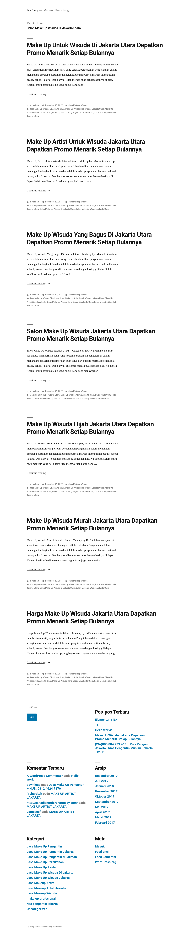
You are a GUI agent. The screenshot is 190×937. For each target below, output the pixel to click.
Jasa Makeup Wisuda (78, 105)
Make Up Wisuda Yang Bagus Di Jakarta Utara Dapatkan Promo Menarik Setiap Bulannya (89, 238)
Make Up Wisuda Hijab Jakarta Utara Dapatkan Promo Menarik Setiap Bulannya (90, 427)
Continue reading (38, 94)
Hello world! (103, 730)
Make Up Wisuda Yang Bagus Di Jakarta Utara (72, 112)
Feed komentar (105, 857)
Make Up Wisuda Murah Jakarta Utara (77, 205)
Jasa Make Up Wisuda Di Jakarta (50, 872)
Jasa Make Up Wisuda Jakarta (48, 878)
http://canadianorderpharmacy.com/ (52, 803)
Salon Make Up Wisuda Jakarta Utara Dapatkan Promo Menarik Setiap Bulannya (91, 334)
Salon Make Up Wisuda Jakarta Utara (92, 209)
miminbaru (34, 105)
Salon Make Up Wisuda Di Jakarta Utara (57, 209)
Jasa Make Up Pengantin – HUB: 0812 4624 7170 (55, 786)
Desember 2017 (106, 791)
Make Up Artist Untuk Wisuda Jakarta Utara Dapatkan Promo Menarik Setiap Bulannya (86, 145)
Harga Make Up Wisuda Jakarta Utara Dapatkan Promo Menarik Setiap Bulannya (91, 617)
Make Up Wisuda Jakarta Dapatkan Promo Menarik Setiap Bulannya (120, 737)
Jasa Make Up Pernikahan (45, 862)
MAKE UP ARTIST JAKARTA (47, 806)
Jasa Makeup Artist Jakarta (46, 888)
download (34, 785)
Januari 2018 (104, 786)
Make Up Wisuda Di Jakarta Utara (44, 205)
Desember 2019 (106, 776)
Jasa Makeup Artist (41, 883)
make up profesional (41, 898)
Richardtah (34, 793)
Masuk (100, 846)
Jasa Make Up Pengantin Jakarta (50, 852)
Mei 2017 (101, 807)
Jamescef (34, 812)
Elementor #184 (106, 719)
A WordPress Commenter (45, 776)
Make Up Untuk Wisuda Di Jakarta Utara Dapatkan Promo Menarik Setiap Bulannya (95, 48)
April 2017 (102, 812)
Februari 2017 (105, 822)
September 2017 (107, 802)
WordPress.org (105, 862)
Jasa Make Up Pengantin (44, 846)
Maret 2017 (103, 817)
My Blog (32, 10)
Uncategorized (37, 909)
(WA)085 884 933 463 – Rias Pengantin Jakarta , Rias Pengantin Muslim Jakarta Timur (124, 748)
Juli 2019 (101, 781)
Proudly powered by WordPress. (49, 926)
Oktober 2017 (105, 796)
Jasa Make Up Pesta (41, 867)
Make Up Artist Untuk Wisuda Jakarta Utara (84, 109)
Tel (97, 725)
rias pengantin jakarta (42, 904)
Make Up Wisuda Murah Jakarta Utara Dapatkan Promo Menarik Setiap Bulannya (92, 524)
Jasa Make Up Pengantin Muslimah (52, 857)
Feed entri (102, 852)
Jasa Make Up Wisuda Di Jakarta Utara (47, 109)
